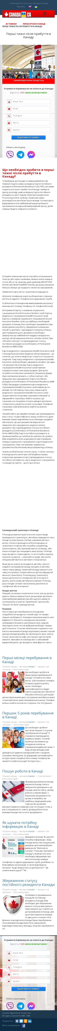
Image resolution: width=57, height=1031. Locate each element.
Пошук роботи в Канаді (22, 771)
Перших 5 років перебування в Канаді (28, 714)
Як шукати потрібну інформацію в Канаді (20, 824)
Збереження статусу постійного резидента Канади (28, 882)
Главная (11, 24)
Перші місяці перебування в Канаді (27, 659)
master (31, 666)
